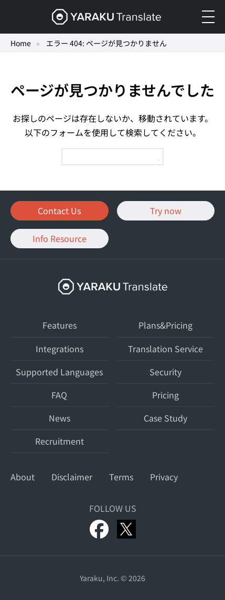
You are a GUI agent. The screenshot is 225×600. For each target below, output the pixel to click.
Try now (165, 210)
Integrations (59, 348)
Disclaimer (71, 476)
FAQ (59, 394)
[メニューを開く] (208, 16)
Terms (121, 476)
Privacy (164, 476)
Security (165, 371)
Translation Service (165, 348)
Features (59, 325)
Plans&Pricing (165, 325)
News (59, 418)
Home (20, 43)
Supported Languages (59, 371)
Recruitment (59, 441)
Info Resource (60, 238)
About (22, 476)
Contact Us (59, 210)
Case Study (165, 418)
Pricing (165, 394)
